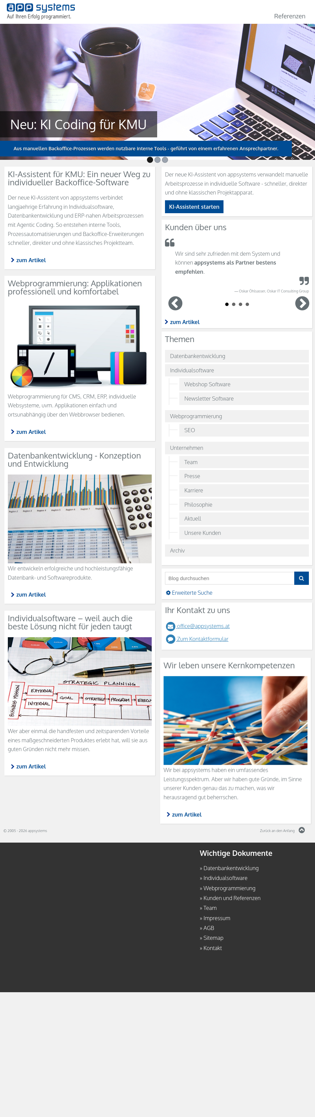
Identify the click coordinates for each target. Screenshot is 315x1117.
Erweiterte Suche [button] (189, 592)
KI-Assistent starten (194, 206)
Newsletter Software (209, 398)
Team (191, 462)
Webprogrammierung (196, 416)
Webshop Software (207, 384)
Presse (192, 476)
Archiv (177, 550)
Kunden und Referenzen (232, 898)
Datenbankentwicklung (197, 356)
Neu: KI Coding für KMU (71, 124)
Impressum (216, 918)
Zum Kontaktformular (197, 639)
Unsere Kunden (202, 532)
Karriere (193, 490)
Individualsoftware (192, 370)
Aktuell (192, 518)
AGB (208, 928)
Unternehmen (186, 447)
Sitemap (213, 937)
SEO (189, 430)
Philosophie (198, 504)
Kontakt (212, 948)
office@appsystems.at (197, 626)
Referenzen (289, 16)
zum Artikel (185, 322)
